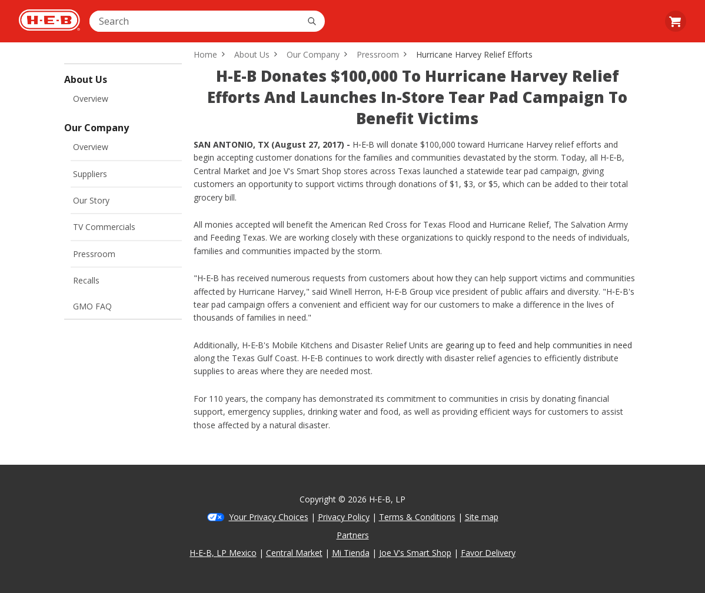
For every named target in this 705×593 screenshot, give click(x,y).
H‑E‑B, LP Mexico (222, 552)
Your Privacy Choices (268, 516)
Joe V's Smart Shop (415, 552)
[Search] (312, 21)
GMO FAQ (92, 306)
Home (205, 54)
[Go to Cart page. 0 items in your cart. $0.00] (675, 21)
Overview (90, 98)
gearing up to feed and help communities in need (538, 345)
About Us (252, 54)
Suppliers (90, 173)
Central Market (294, 552)
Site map (481, 516)
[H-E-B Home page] (49, 21)
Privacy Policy (344, 516)
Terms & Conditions (417, 516)
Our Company (313, 54)
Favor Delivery (488, 552)
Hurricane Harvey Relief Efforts (474, 54)
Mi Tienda (351, 552)
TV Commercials (104, 226)
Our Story (91, 200)
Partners (353, 535)
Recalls (86, 280)
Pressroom (94, 253)
